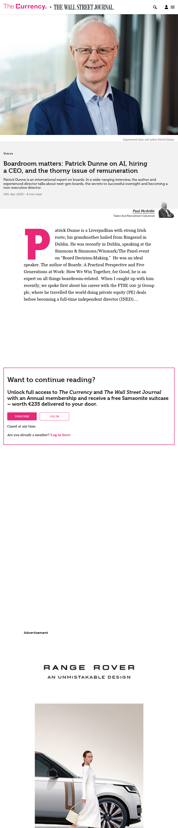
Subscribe (22, 416)
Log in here (60, 435)
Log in (54, 416)
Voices (8, 153)
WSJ (57, 6)
